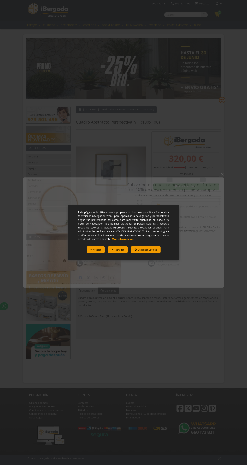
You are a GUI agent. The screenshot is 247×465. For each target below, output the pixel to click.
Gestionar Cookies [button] (145, 249)
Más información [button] (122, 239)
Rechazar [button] (117, 249)
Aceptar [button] (95, 249)
